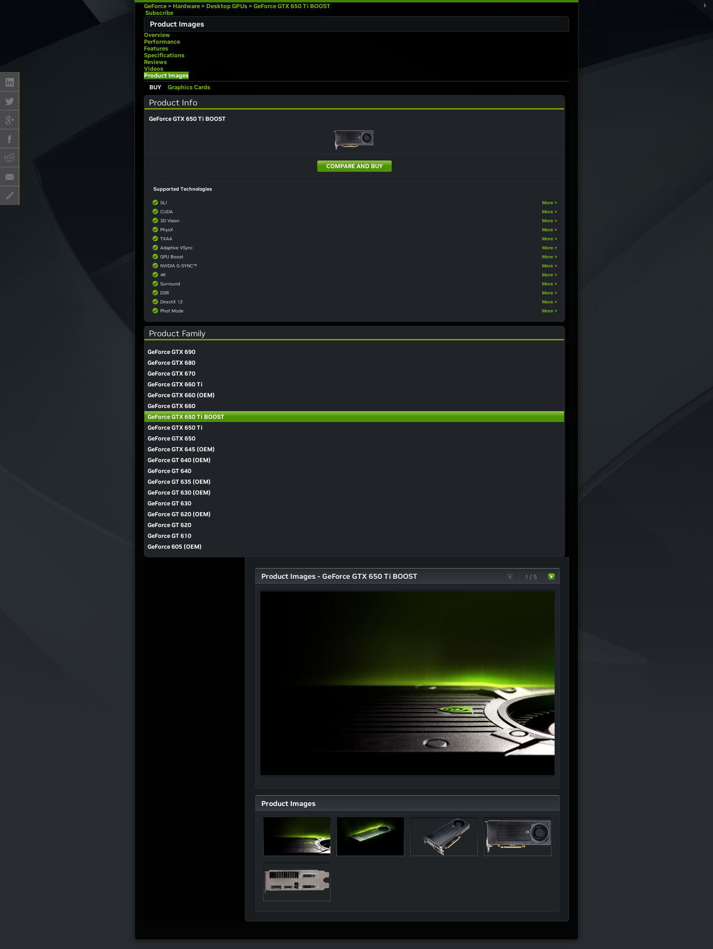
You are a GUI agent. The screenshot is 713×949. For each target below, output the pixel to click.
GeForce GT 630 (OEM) (179, 492)
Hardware (186, 6)
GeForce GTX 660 (171, 406)
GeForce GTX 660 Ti (175, 384)
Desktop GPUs (226, 6)
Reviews (155, 62)
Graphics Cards (189, 87)
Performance (162, 42)
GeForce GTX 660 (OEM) (181, 395)
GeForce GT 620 (169, 525)
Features (156, 48)
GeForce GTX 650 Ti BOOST (292, 6)
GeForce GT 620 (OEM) (179, 514)
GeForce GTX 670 (171, 373)
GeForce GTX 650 (171, 438)
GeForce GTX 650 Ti (175, 427)
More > (549, 203)
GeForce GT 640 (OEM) (179, 460)
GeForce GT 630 (169, 503)
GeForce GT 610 (169, 536)
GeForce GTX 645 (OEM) (181, 449)
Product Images (166, 75)
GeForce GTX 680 (171, 363)
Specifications (164, 55)
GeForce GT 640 (169, 471)
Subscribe (158, 13)
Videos (153, 69)
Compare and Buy (354, 166)
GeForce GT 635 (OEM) (179, 482)
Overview (157, 35)
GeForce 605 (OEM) (175, 546)
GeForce (155, 6)
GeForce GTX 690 (171, 352)
